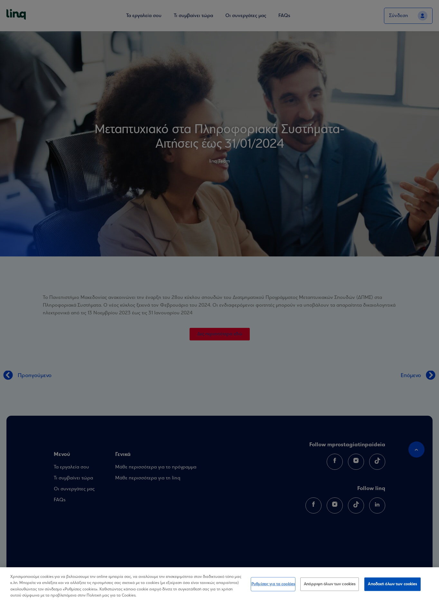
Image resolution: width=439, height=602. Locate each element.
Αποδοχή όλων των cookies (392, 584)
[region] (219, 584)
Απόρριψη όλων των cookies (329, 584)
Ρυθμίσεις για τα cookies (273, 584)
